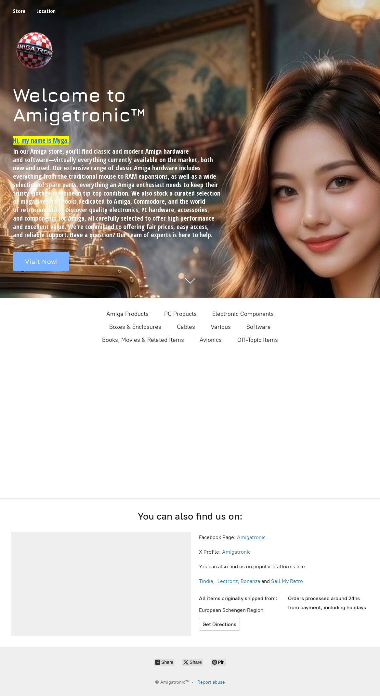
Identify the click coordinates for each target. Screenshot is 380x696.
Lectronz (227, 581)
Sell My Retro (287, 581)
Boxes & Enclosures (135, 326)
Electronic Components (243, 313)
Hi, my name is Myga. (41, 140)
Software (258, 326)
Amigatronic (251, 537)
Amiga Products (127, 313)
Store (19, 11)
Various (221, 326)
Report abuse (211, 682)
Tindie (206, 581)
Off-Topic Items (257, 339)
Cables (186, 326)
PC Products (180, 313)
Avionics (211, 339)
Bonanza (250, 581)
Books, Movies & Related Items (143, 339)
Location (46, 11)
